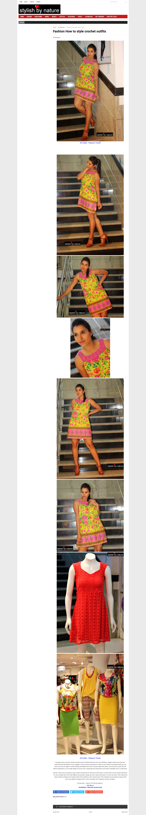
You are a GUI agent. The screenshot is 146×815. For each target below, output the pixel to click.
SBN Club (23, 19)
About (26, 2)
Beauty (54, 16)
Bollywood (71, 16)
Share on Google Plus (93, 791)
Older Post (124, 812)
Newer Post (56, 812)
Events (80, 16)
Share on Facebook (60, 791)
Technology (89, 16)
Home (21, 2)
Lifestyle (62, 16)
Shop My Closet (112, 16)
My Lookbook (100, 16)
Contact (32, 2)
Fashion (29, 16)
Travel (47, 16)
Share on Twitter (77, 791)
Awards (38, 2)
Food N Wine (38, 16)
